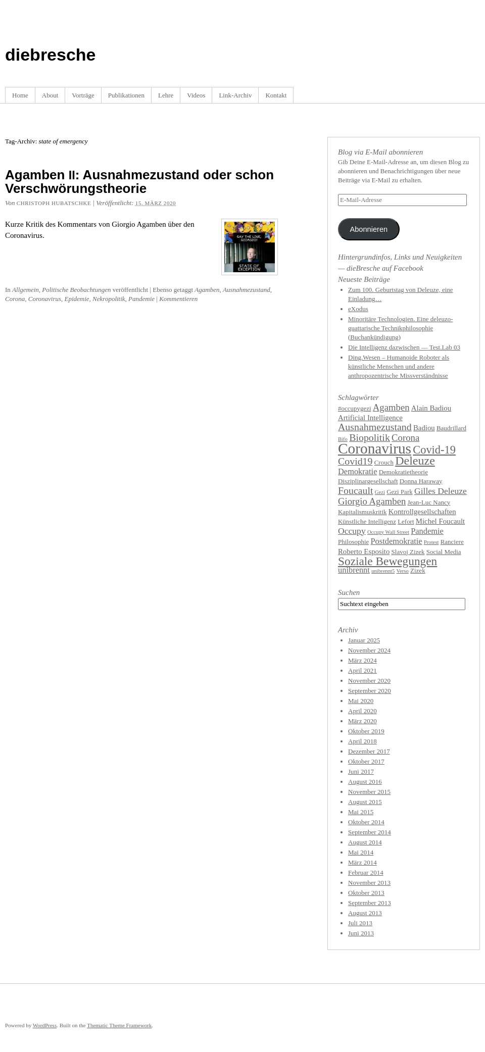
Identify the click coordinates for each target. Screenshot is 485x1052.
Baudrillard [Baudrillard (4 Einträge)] (451, 428)
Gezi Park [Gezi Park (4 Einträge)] (399, 491)
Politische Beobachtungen (76, 289)
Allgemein (25, 289)
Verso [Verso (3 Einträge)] (403, 571)
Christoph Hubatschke (54, 203)
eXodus (358, 309)
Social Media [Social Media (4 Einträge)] (443, 552)
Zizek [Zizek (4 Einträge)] (417, 570)
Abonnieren (368, 229)
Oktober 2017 (366, 761)
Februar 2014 (365, 872)
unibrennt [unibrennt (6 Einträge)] (354, 570)
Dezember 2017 (369, 751)
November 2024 (369, 650)
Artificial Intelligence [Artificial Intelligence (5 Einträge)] (370, 418)
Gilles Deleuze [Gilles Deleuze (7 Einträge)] (440, 491)
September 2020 (369, 690)
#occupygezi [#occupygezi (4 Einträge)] (354, 408)
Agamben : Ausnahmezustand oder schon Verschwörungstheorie (139, 181)
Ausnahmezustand (246, 289)
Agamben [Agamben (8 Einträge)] (391, 407)
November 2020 (369, 680)
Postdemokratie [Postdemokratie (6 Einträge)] (396, 541)
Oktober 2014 (366, 822)
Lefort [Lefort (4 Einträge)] (406, 521)
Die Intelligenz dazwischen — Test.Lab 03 (404, 347)
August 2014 (365, 842)
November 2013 (369, 882)
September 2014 (369, 832)
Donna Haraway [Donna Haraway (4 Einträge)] (421, 481)
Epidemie (77, 299)
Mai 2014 (360, 852)
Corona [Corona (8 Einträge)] (405, 437)
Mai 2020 (360, 701)
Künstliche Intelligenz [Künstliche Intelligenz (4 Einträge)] (367, 521)
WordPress (45, 1025)
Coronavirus (44, 299)
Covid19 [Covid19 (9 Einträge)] (355, 461)
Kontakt (275, 95)
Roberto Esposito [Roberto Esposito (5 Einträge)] (364, 551)
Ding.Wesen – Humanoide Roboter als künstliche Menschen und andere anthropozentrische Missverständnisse (398, 366)
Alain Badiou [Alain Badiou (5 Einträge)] (431, 408)
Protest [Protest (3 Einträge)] (431, 542)
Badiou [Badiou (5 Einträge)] (424, 428)
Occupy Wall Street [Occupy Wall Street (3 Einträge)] (388, 532)
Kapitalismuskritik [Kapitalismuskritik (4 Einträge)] (362, 512)
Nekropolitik (108, 299)
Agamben (207, 289)
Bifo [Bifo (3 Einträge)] (343, 439)
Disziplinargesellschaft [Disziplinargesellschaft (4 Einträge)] (368, 481)
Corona (15, 299)
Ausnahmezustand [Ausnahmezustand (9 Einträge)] (375, 426)
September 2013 (369, 903)
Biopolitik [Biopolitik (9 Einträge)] (369, 437)
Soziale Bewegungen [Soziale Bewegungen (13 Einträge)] (387, 561)
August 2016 (365, 781)
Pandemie (141, 299)
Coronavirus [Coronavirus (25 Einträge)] (374, 448)
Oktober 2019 (366, 731)
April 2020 (362, 711)
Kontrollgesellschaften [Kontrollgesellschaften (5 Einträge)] (422, 512)
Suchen (349, 592)
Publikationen (126, 95)
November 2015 (369, 791)
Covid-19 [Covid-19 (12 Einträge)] (434, 449)
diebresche (50, 54)
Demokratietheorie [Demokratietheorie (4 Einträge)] (403, 472)
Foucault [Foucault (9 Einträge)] (355, 490)
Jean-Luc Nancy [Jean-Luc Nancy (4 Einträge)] (429, 502)
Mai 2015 (360, 812)
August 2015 (365, 802)
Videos (196, 95)
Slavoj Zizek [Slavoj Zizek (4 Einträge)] (408, 552)
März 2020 (362, 721)
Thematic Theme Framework (119, 1025)
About (50, 95)
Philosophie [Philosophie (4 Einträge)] (353, 541)
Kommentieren (178, 299)
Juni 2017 (361, 771)
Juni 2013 (361, 933)
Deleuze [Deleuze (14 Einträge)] (415, 460)
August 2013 (365, 913)
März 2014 (362, 862)
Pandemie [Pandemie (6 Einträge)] (427, 531)
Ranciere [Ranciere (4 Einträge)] (452, 541)
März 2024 (362, 660)
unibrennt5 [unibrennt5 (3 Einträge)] (383, 571)
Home (20, 95)
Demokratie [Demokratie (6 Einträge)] (357, 471)
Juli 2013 (360, 923)
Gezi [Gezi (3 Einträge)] (380, 492)
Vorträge (83, 95)
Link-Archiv (235, 95)
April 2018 (362, 741)
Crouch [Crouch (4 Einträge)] (384, 462)
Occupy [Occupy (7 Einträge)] (352, 531)
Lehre (165, 95)
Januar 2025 (364, 640)
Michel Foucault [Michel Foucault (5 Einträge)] (440, 521)
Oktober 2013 (366, 892)
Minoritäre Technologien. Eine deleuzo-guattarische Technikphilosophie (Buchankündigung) (400, 328)
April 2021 (362, 670)
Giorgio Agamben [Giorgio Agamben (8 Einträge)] (372, 501)
